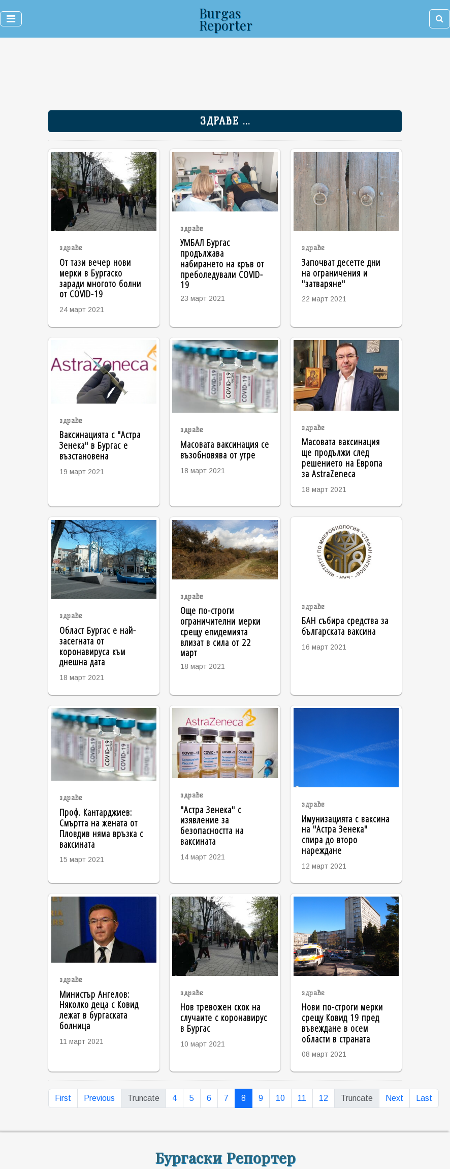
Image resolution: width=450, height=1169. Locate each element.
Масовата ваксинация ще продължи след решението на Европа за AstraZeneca (342, 457)
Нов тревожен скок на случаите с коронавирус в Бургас (223, 1017)
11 (302, 1098)
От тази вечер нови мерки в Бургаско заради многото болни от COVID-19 (100, 277)
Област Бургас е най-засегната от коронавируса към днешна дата (97, 645)
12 (323, 1098)
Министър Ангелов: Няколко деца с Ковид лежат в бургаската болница (99, 1009)
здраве (71, 248)
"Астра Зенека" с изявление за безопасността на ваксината (212, 825)
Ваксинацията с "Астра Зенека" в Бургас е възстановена (100, 445)
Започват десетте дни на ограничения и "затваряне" (341, 272)
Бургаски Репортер (225, 1157)
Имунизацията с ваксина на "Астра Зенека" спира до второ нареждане (346, 834)
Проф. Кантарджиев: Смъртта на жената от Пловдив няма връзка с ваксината (101, 827)
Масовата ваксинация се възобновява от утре (224, 449)
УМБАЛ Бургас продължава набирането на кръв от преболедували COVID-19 (222, 263)
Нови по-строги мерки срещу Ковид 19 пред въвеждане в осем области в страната (342, 1022)
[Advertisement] (153, 76)
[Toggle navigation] (11, 18)
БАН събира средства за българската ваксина (345, 625)
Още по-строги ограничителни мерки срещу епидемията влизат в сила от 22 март (220, 631)
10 (280, 1098)
